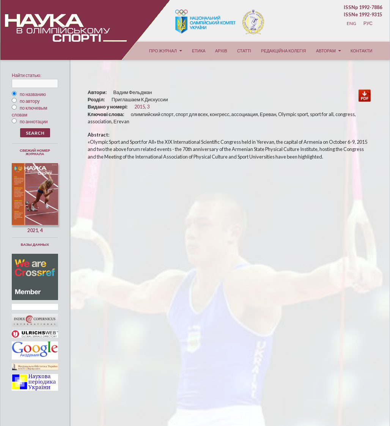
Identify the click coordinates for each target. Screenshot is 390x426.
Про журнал (163, 50)
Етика (199, 50)
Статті (244, 50)
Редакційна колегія (283, 50)
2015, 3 (141, 107)
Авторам (326, 50)
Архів (221, 50)
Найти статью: (26, 75)
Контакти (362, 50)
